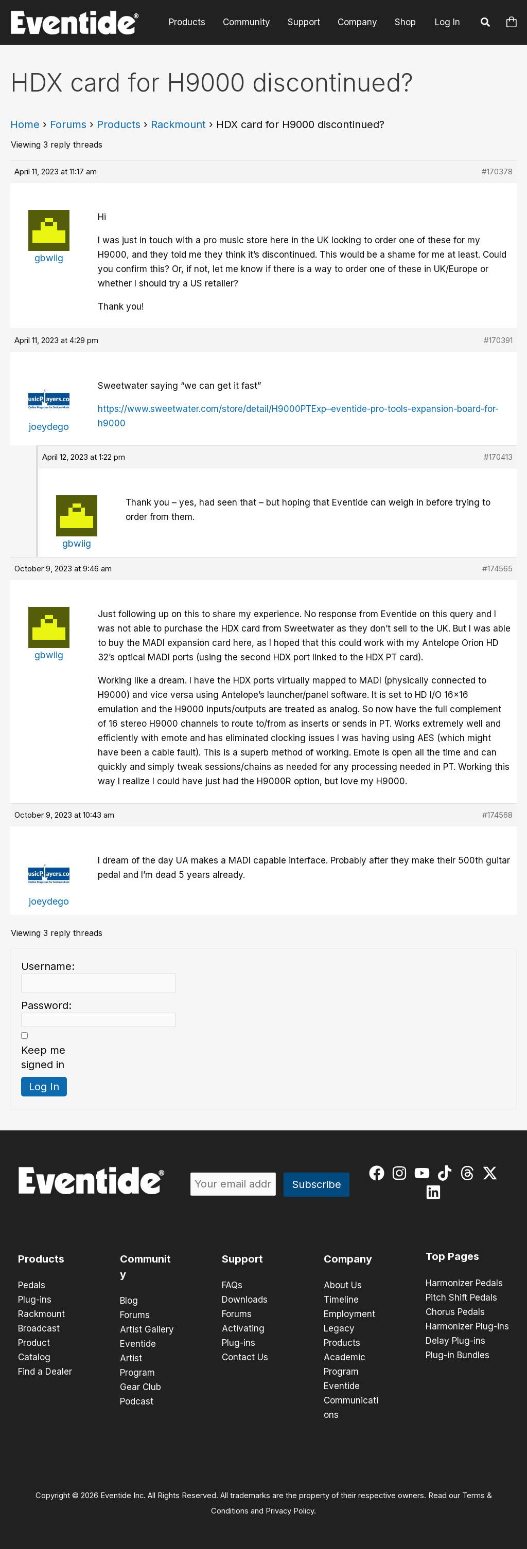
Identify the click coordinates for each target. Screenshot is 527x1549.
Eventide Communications (351, 1400)
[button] (486, 23)
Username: (48, 966)
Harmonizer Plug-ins (467, 1326)
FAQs (232, 1285)
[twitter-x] (492, 1173)
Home (25, 124)
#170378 (497, 171)
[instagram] (402, 1173)
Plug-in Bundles (457, 1355)
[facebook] (379, 1173)
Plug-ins (34, 1299)
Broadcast (39, 1328)
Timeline (341, 1299)
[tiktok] (447, 1173)
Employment (349, 1314)
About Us (343, 1285)
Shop (405, 22)
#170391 (498, 340)
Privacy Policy (290, 1511)
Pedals (31, 1285)
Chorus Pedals (455, 1312)
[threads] (470, 1173)
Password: (46, 1005)
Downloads (245, 1299)
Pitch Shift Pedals (461, 1297)
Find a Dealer (45, 1371)
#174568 (497, 815)
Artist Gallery (147, 1329)
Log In (447, 22)
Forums (68, 124)
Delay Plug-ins (455, 1341)
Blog (129, 1300)
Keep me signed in (43, 1057)
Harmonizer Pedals (464, 1283)
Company (357, 22)
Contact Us (245, 1357)
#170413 (498, 457)
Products (187, 22)
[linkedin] (436, 1192)
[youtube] (424, 1173)
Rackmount (178, 124)
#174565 (497, 568)
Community (246, 22)
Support (304, 22)
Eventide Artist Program (138, 1358)
